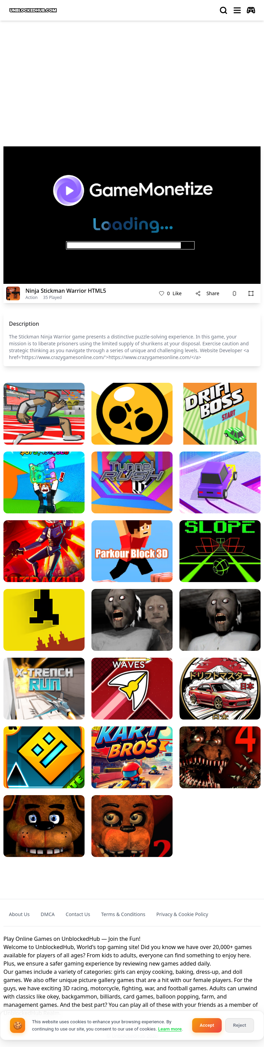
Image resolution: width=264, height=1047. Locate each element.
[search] (223, 10)
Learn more (170, 1029)
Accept (207, 1025)
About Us (19, 914)
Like (170, 293)
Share (207, 293)
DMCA (48, 914)
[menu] (237, 10)
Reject (239, 1025)
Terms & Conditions (123, 914)
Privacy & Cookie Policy (182, 914)
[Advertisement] (132, 78)
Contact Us (78, 914)
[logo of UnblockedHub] (33, 10)
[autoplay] (251, 10)
